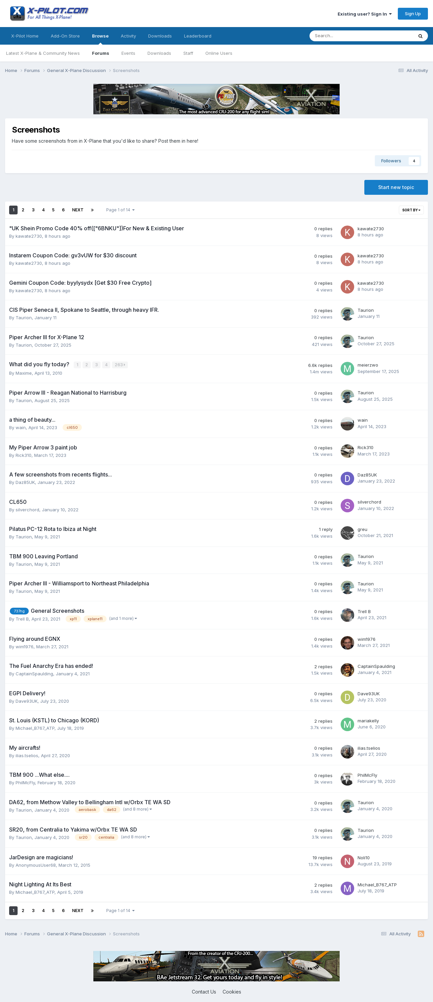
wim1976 (24, 646)
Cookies (232, 991)
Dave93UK (27, 700)
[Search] (344, 35)
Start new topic (396, 187)
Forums (100, 53)
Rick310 (23, 455)
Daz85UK (25, 482)
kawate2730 (29, 236)
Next (78, 209)
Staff (188, 53)
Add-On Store (65, 36)
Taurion (24, 317)
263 (120, 364)
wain (21, 427)
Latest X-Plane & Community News (43, 53)
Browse (100, 39)
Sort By (411, 210)
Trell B (22, 618)
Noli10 (364, 857)
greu (362, 529)
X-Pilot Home (25, 36)
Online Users (218, 53)
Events (128, 53)
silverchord (27, 509)
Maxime (24, 372)
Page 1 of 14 (120, 209)
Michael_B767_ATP (35, 727)
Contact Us (204, 991)
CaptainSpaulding (34, 673)
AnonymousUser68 (36, 864)
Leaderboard (197, 36)
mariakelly (368, 720)
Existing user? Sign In (365, 14)
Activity (128, 36)
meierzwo (368, 365)
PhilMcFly (25, 782)
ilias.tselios (27, 755)
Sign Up (413, 13)
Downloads (159, 53)
